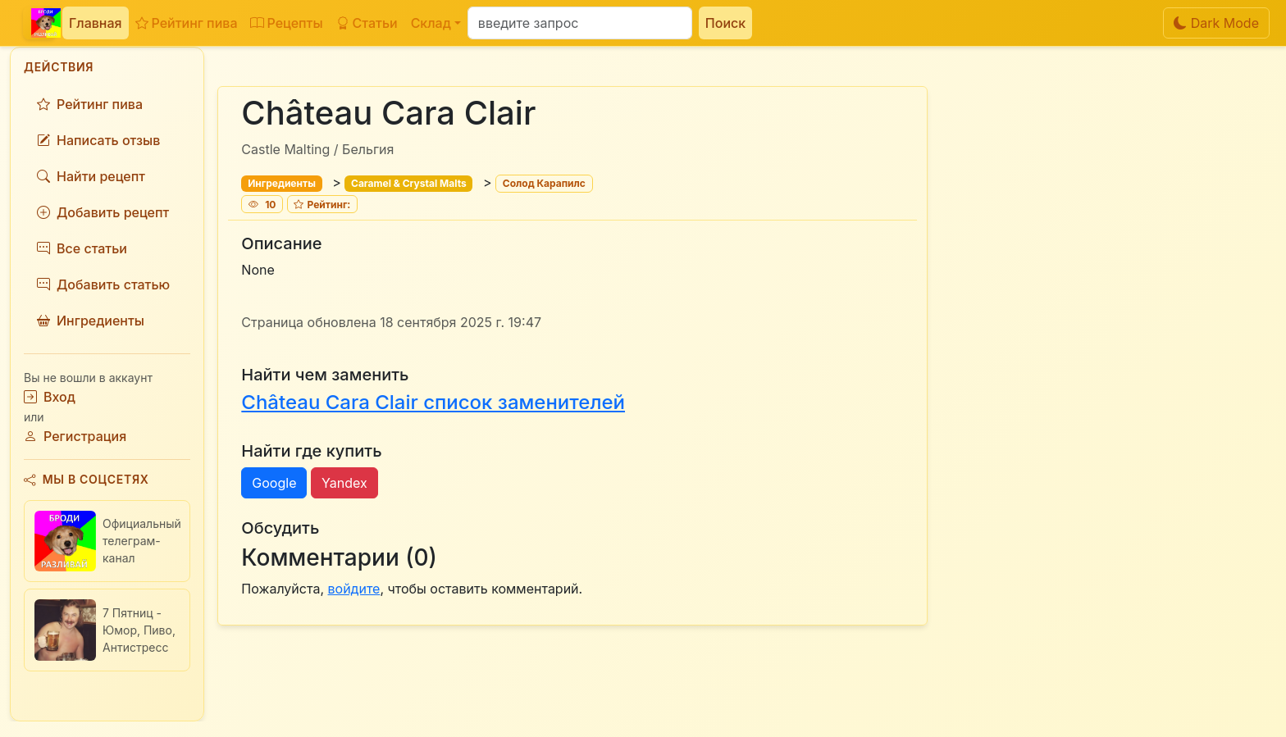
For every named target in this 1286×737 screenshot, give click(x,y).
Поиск (725, 23)
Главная (95, 23)
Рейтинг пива (186, 23)
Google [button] (274, 483)
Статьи (367, 23)
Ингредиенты (90, 320)
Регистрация (75, 436)
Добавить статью (103, 284)
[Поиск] (579, 23)
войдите (354, 588)
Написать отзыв (98, 140)
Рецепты (286, 23)
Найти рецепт (91, 176)
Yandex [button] (344, 483)
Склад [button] (431, 23)
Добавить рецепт (103, 212)
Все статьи (82, 248)
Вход (49, 397)
